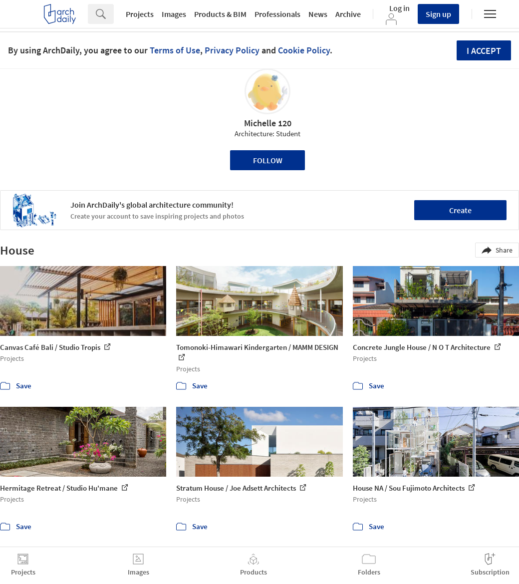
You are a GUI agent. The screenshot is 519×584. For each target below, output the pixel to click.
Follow (267, 160)
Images (174, 14)
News (317, 14)
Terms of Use (175, 50)
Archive (348, 14)
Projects (140, 14)
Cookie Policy (304, 50)
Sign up (438, 14)
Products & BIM (220, 14)
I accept (484, 50)
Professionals (277, 14)
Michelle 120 (267, 123)
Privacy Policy (232, 50)
